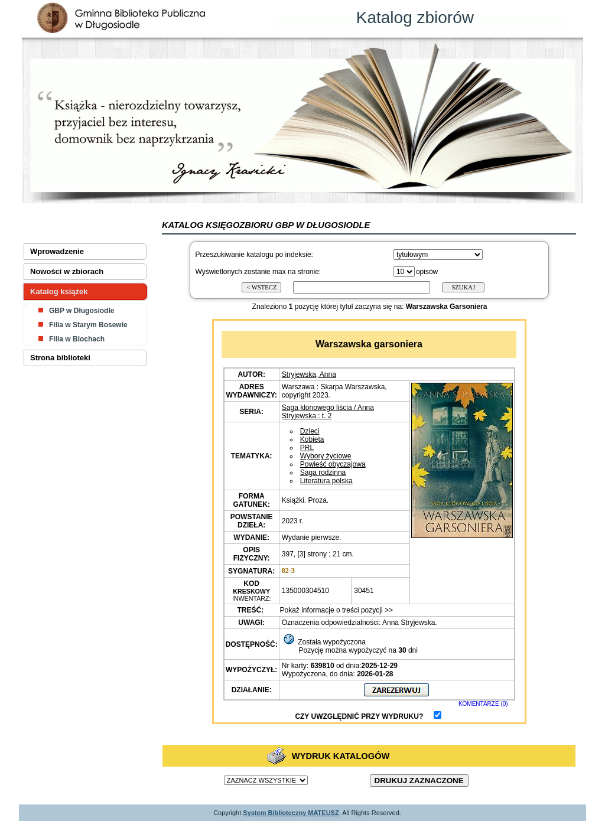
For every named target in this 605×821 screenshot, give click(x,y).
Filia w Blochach (77, 339)
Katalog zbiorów (415, 17)
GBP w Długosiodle (81, 311)
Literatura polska (326, 481)
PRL (307, 448)
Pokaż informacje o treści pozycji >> (335, 610)
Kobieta (312, 439)
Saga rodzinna (323, 472)
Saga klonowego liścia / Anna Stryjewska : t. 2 (328, 411)
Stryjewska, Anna (309, 374)
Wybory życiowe (326, 456)
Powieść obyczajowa (333, 464)
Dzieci (310, 431)
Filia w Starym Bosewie (88, 325)
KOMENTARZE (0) (483, 704)
